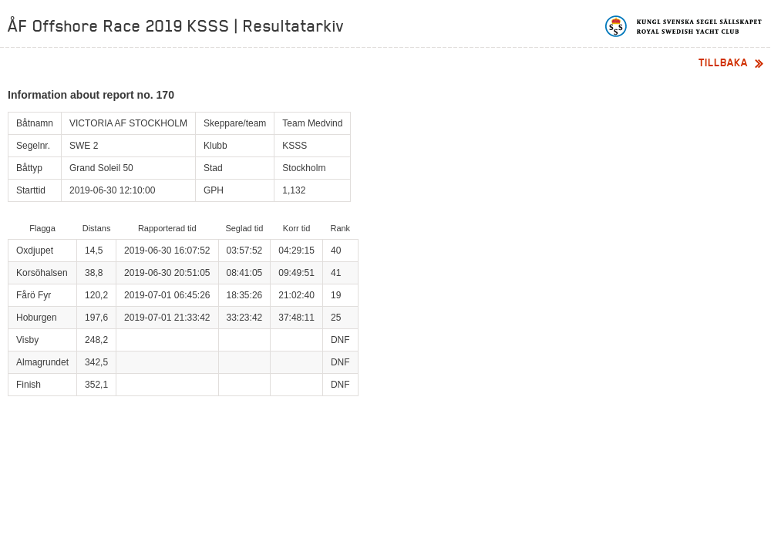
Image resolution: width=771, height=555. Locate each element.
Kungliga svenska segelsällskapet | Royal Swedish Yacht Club (684, 26)
